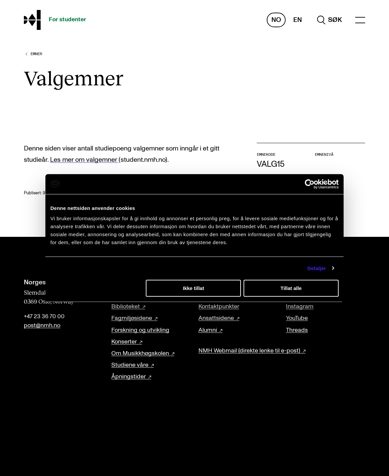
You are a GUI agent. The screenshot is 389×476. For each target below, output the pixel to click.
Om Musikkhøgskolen (140, 353)
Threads (297, 330)
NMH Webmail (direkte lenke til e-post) (249, 351)
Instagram (299, 307)
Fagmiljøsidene (131, 318)
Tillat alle (291, 288)
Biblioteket (125, 307)
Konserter (124, 342)
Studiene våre (129, 365)
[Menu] (360, 20)
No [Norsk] (276, 20)
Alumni (207, 330)
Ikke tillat (193, 288)
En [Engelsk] (297, 20)
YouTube (297, 318)
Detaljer (316, 268)
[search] (329, 20)
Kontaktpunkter (218, 307)
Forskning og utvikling (140, 330)
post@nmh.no (42, 326)
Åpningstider (128, 377)
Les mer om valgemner (84, 159)
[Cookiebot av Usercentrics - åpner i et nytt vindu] (310, 184)
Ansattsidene (216, 318)
